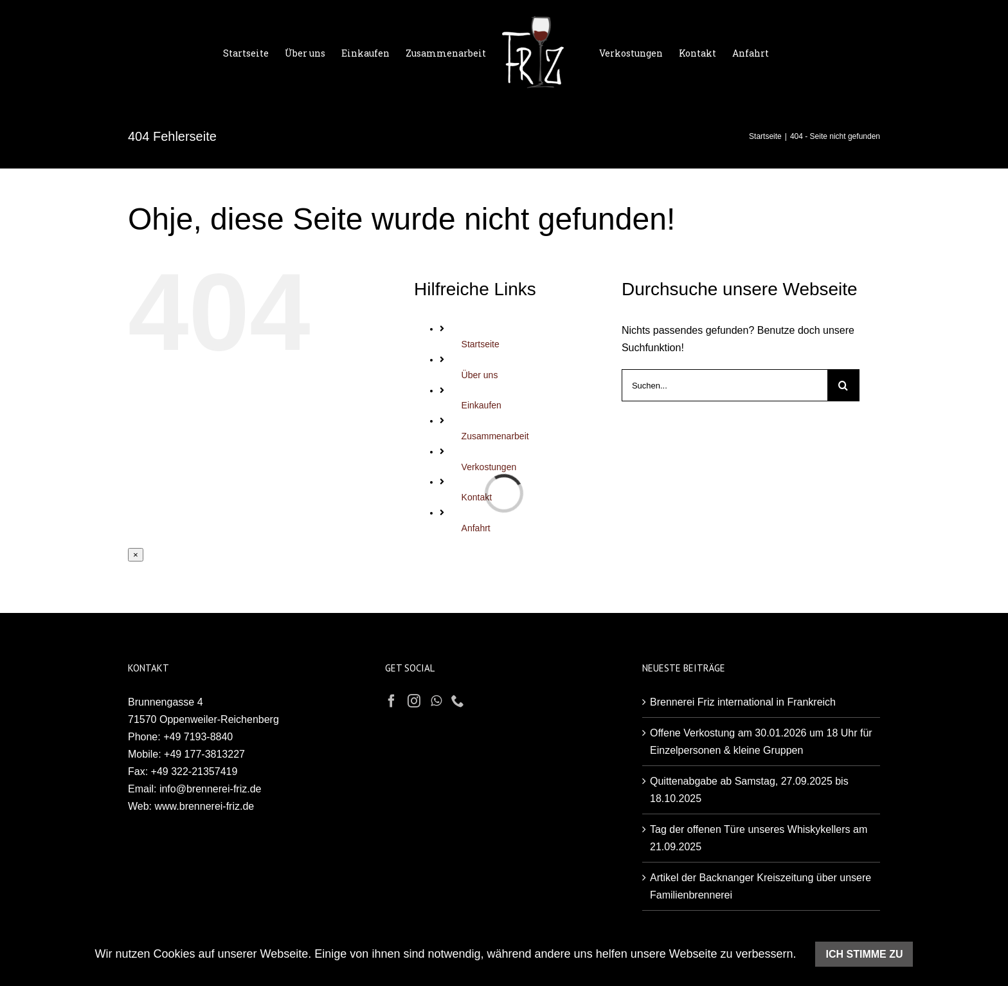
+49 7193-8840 (198, 736)
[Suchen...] (724, 385)
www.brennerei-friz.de (205, 806)
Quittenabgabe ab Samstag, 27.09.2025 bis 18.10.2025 (749, 790)
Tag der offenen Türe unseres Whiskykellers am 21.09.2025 (758, 838)
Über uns (480, 375)
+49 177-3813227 (204, 754)
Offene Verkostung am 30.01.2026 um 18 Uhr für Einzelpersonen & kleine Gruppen (761, 741)
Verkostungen (489, 467)
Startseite (481, 344)
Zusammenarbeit (495, 436)
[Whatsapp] (436, 701)
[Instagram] (414, 701)
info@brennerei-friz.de (210, 788)
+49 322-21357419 (194, 771)
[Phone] (457, 701)
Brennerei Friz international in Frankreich (743, 702)
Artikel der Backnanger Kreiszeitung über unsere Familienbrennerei (760, 886)
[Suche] (843, 385)
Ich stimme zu (864, 954)
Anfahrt (476, 528)
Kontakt (477, 497)
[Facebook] (391, 701)
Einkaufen (481, 405)
